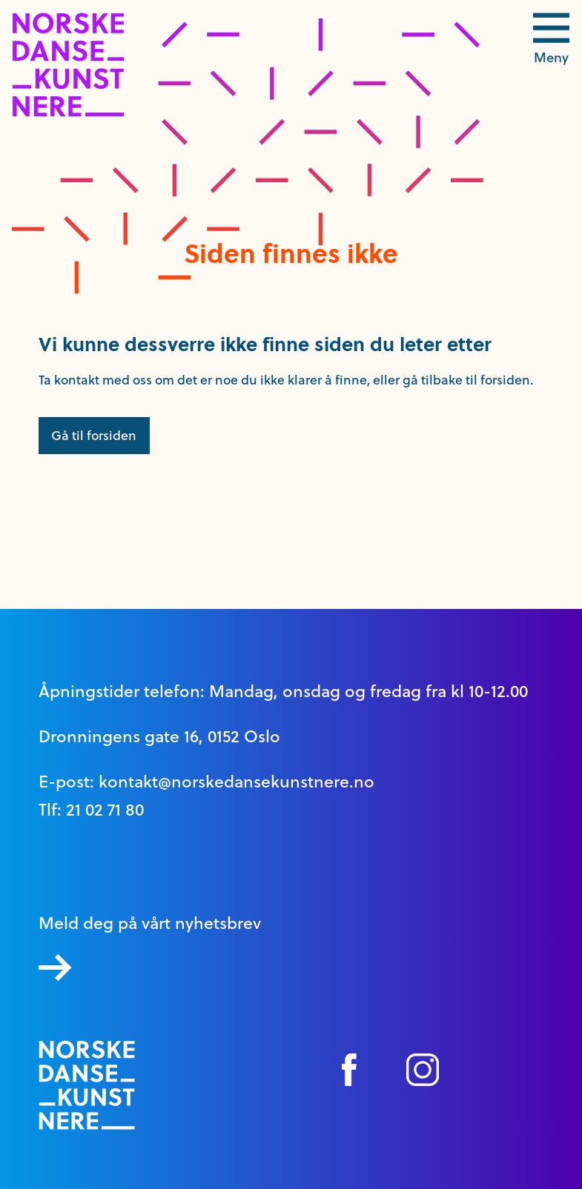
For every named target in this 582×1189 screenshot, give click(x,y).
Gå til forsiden (93, 435)
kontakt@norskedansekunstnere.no (236, 781)
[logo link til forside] (68, 112)
